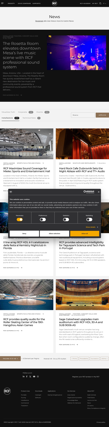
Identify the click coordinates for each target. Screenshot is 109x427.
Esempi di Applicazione (55, 394)
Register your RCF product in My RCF (85, 376)
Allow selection (54, 233)
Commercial (25, 402)
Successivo (95, 358)
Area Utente (71, 394)
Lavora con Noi (92, 400)
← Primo (74, 358)
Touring (23, 397)
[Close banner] (98, 192)
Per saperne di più (11, 95)
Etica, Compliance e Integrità (96, 408)
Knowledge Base (72, 400)
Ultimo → (104, 358)
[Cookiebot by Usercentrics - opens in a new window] (85, 191)
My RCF (95, 3)
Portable (23, 394)
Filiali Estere (91, 397)
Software (38, 397)
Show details (90, 227)
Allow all (85, 233)
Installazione (25, 400)
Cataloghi (38, 394)
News (89, 402)
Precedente (84, 358)
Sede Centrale (91, 394)
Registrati (39, 21)
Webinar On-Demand (74, 402)
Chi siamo (90, 405)
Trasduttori (24, 405)
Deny (24, 233)
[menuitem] (24, 3)
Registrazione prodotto (74, 397)
